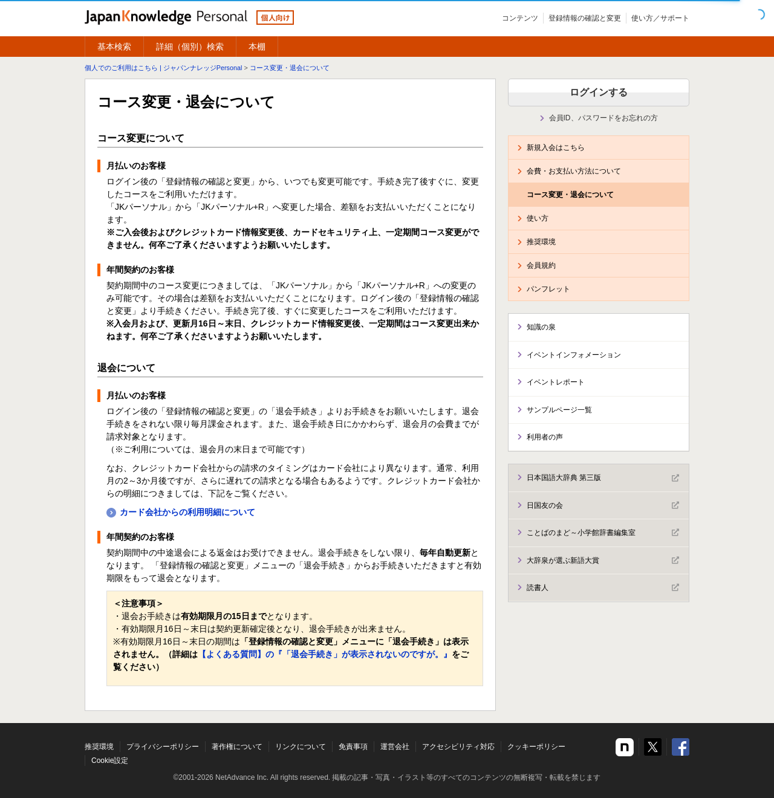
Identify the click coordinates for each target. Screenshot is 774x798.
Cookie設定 (109, 760)
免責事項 (353, 746)
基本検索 (114, 46)
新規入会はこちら (556, 147)
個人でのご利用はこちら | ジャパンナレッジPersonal (163, 67)
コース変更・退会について (290, 67)
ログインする (599, 92)
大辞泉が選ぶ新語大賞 (603, 560)
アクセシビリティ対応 (458, 746)
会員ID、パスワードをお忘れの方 (603, 118)
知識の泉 (541, 327)
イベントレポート (556, 382)
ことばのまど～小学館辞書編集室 (603, 532)
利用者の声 (545, 437)
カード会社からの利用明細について (187, 512)
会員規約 (541, 265)
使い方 (537, 218)
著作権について (237, 746)
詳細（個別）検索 (190, 46)
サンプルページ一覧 (559, 410)
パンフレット (548, 289)
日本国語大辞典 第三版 (603, 478)
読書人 (603, 587)
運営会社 (394, 746)
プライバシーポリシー (162, 746)
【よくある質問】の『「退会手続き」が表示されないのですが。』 (325, 654)
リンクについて (300, 746)
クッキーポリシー (536, 746)
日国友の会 (603, 505)
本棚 (257, 46)
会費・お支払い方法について (574, 171)
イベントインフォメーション (574, 355)
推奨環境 (541, 242)
